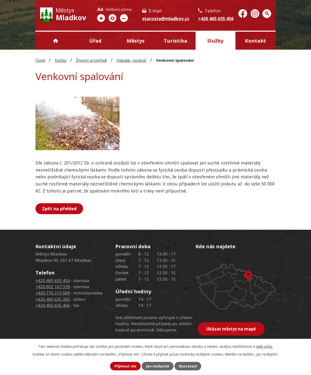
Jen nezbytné (157, 366)
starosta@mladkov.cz (165, 18)
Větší (101, 18)
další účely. (264, 346)
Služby (215, 40)
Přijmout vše (125, 366)
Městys (136, 40)
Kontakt (255, 40)
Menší (124, 18)
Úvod (55, 41)
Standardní (112, 18)
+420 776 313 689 (52, 293)
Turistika (175, 40)
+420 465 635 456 (215, 18)
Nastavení (188, 366)
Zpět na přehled (59, 208)
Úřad (95, 40)
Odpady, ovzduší (132, 60)
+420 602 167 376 (52, 286)
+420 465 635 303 (52, 299)
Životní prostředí (91, 60)
